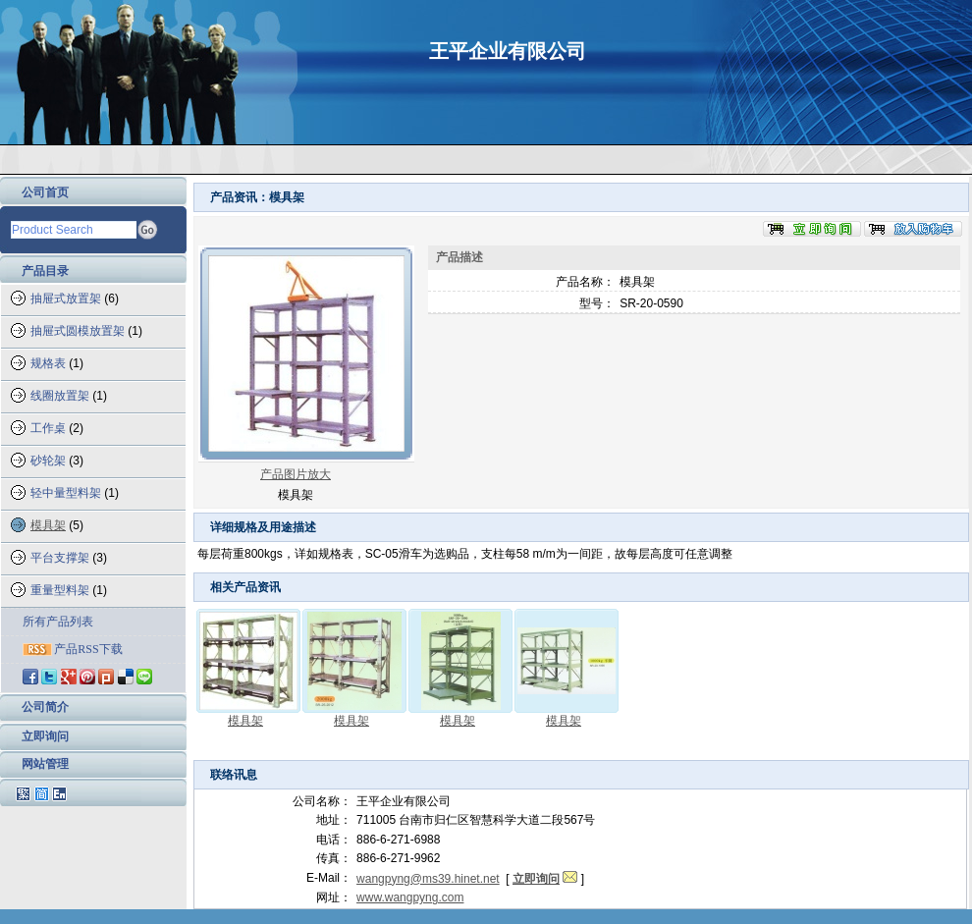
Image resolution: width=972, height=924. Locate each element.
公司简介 (45, 707)
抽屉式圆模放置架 (77, 331)
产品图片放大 (295, 474)
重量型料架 (59, 590)
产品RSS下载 (88, 649)
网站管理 (45, 764)
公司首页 (45, 192)
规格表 (48, 363)
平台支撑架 (59, 558)
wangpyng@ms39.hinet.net (428, 879)
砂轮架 (48, 460)
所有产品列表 (58, 621)
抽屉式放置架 (65, 298)
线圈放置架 (59, 396)
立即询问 (45, 736)
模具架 (48, 525)
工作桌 (48, 428)
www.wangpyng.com (409, 897)
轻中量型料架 (65, 493)
